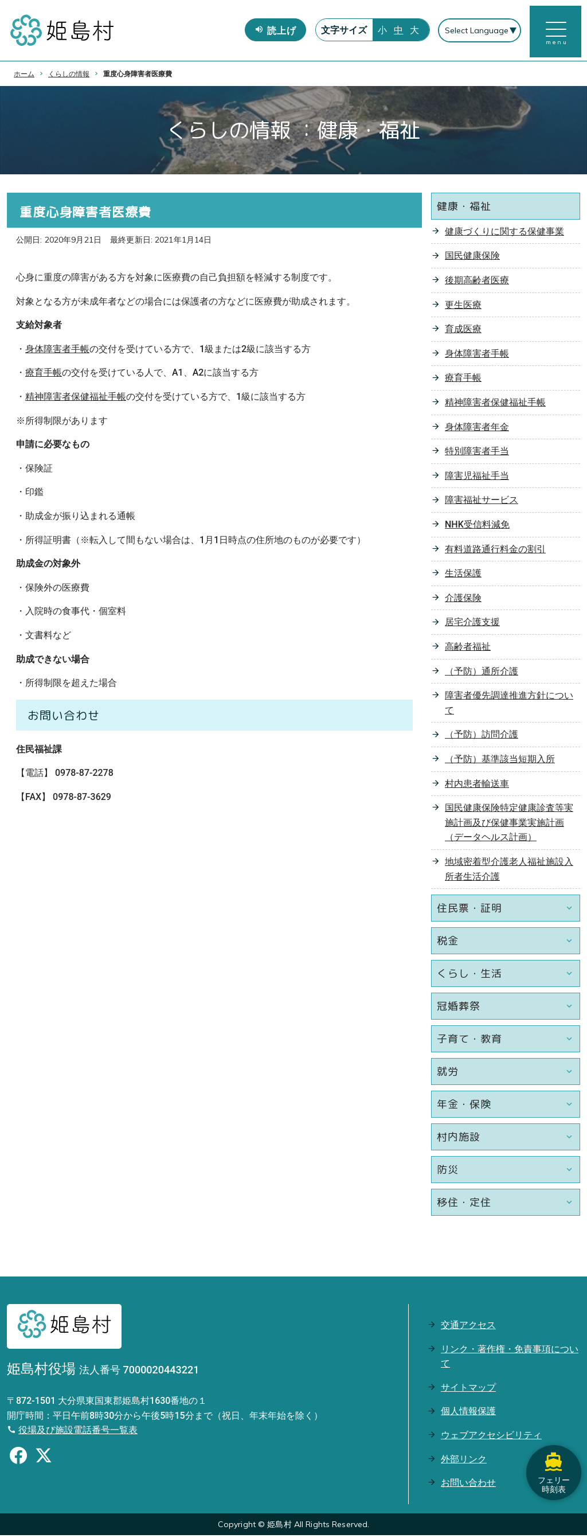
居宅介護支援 (472, 624)
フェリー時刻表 (552, 1463)
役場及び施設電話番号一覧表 (78, 1432)
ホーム (24, 76)
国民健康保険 (472, 258)
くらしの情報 (68, 76)
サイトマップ (468, 1390)
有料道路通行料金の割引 (495, 551)
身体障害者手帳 (57, 351)
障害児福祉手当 (477, 478)
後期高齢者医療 (477, 283)
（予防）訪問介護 (481, 737)
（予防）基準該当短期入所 (500, 761)
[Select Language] (479, 32)
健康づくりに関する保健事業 (504, 234)
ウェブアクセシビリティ (491, 1437)
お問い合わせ (468, 1485)
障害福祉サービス (481, 502)
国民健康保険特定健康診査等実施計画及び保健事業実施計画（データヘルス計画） (509, 825)
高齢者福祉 (468, 649)
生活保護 (463, 576)
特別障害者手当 (477, 453)
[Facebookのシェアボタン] (18, 1460)
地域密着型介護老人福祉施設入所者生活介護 (509, 872)
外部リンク (464, 1461)
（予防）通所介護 (481, 673)
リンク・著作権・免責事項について (509, 1359)
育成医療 (463, 331)
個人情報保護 (468, 1413)
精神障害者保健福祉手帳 (75, 399)
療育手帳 (43, 375)
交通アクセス (468, 1327)
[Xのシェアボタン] (43, 1460)
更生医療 (463, 307)
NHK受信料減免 (477, 527)
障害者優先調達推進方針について (509, 706)
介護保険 (463, 600)
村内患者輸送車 (477, 785)
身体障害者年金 (477, 429)
